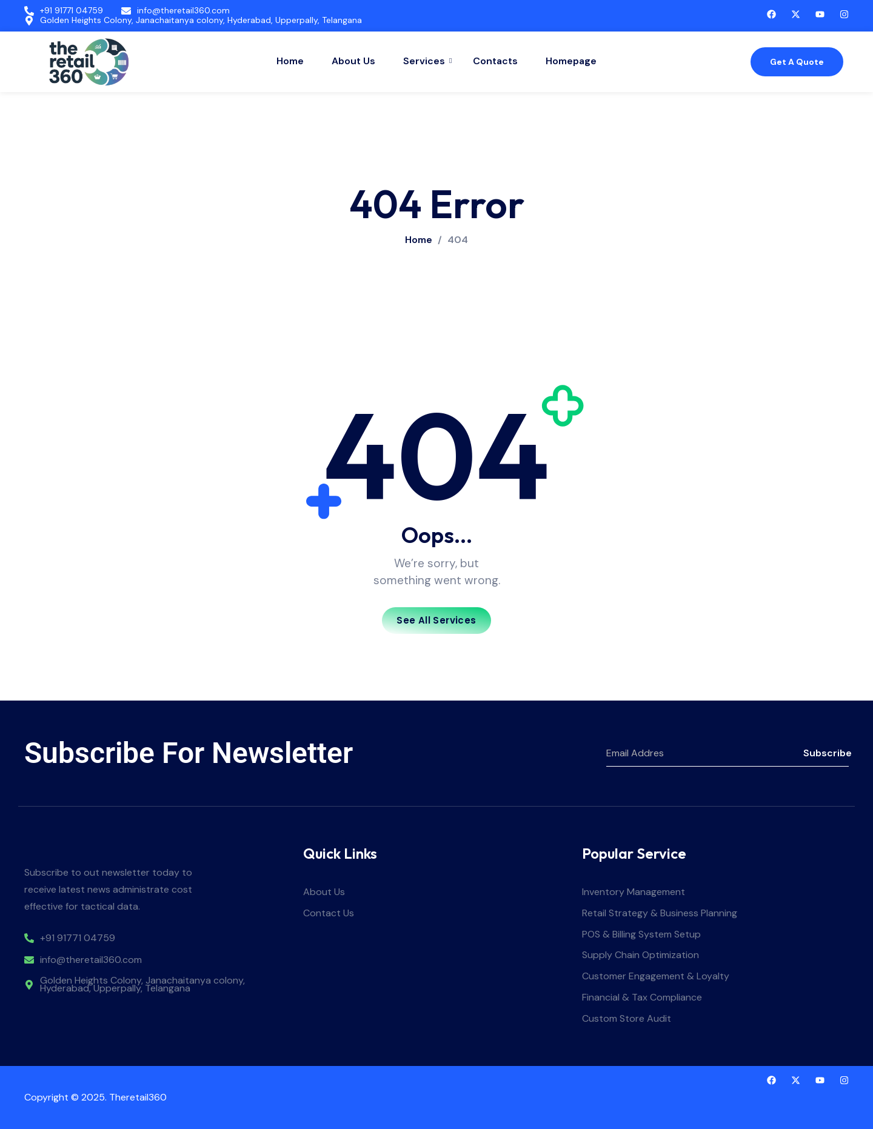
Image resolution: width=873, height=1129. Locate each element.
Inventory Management (633, 892)
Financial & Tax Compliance (642, 998)
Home (290, 61)
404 (457, 240)
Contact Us (328, 914)
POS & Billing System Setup (641, 935)
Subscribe (826, 753)
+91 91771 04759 (71, 10)
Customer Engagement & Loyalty (655, 977)
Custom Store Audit (626, 1019)
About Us (353, 61)
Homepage (571, 61)
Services (425, 61)
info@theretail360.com (183, 10)
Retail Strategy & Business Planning (659, 914)
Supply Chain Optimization (640, 955)
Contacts (495, 61)
